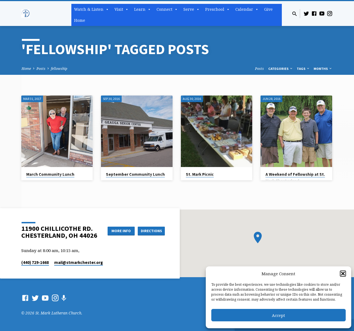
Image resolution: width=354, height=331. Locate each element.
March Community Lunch (50, 174)
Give (268, 9)
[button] (343, 273)
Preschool (217, 9)
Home (79, 20)
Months (323, 69)
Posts (41, 68)
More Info (120, 230)
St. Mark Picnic (200, 174)
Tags (303, 69)
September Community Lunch (135, 174)
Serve (191, 9)
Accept (278, 315)
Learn (142, 9)
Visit (121, 9)
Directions (151, 230)
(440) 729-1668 (35, 262)
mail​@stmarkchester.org (78, 262)
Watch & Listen (91, 9)
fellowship (59, 68)
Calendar (247, 9)
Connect (167, 9)
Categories (280, 69)
